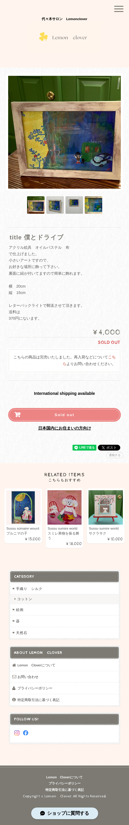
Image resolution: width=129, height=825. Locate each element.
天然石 (21, 633)
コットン (24, 599)
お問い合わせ (27, 677)
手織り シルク (31, 589)
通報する (115, 455)
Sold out (65, 415)
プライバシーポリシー (34, 688)
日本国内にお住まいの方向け (64, 428)
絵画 (20, 610)
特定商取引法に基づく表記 (38, 700)
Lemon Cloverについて (36, 665)
